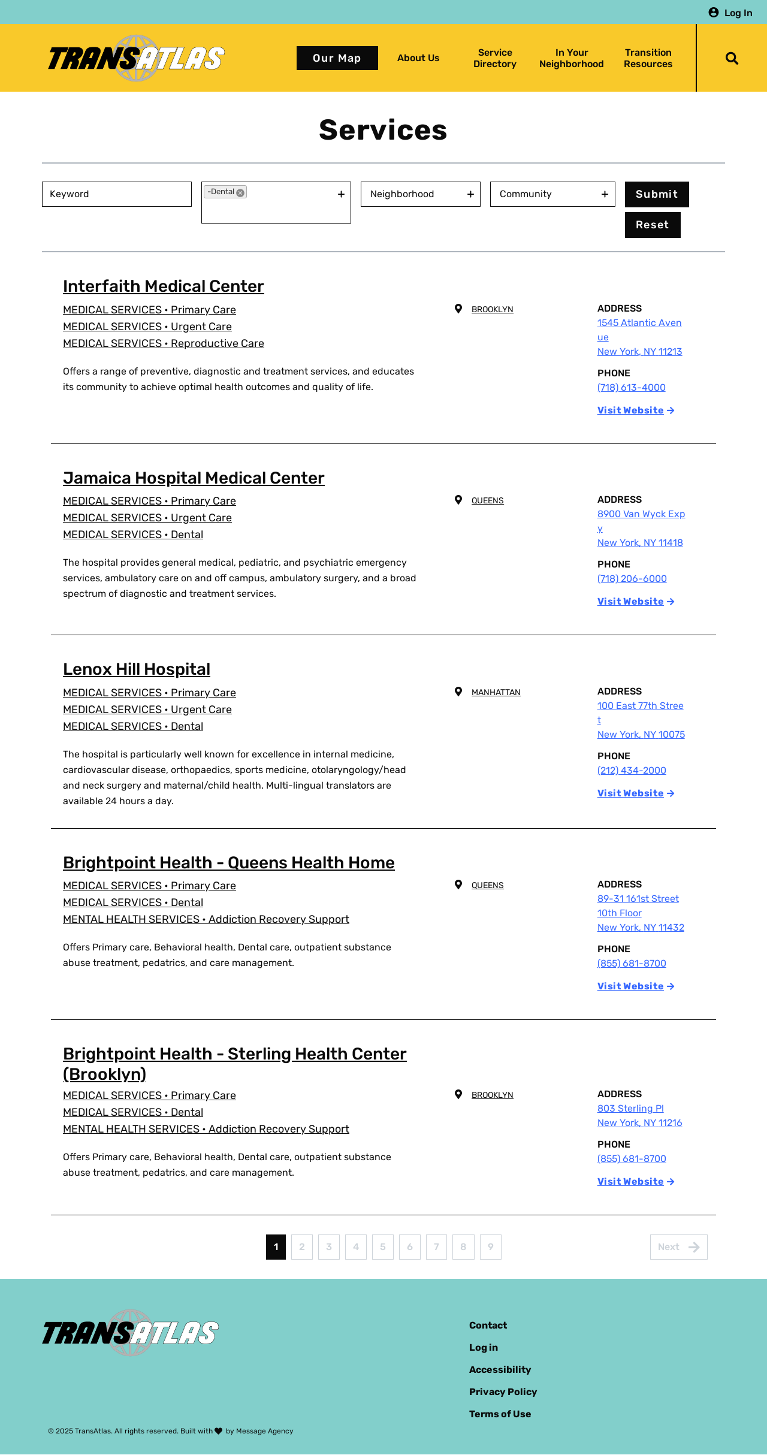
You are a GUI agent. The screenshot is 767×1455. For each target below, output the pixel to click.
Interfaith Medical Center (163, 286)
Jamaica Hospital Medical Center (194, 478)
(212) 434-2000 (631, 770)
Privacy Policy (503, 1391)
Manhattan (496, 692)
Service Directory (495, 58)
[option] (225, 191)
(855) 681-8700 (631, 963)
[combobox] (270, 210)
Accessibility (500, 1369)
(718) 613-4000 (631, 387)
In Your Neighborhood (571, 58)
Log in (483, 1347)
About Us (418, 58)
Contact (488, 1325)
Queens (488, 501)
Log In (738, 12)
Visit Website (630, 410)
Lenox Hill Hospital (136, 669)
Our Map (337, 58)
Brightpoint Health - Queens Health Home (229, 863)
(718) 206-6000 (632, 578)
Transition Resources (648, 58)
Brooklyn (493, 309)
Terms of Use (500, 1414)
